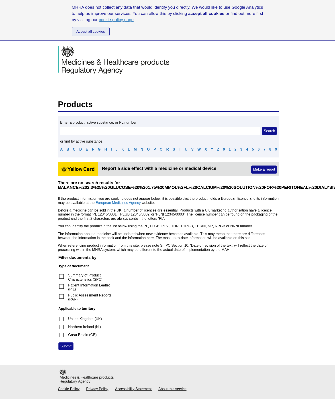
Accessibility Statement (133, 389)
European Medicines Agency (118, 203)
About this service (172, 389)
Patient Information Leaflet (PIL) (89, 287)
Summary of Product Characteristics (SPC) (85, 277)
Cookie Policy (69, 389)
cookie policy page (116, 19)
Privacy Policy (97, 389)
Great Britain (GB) (82, 335)
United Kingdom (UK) (85, 319)
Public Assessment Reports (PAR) (90, 297)
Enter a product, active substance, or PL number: (98, 122)
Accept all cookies (90, 31)
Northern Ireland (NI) (84, 327)
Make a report (264, 169)
